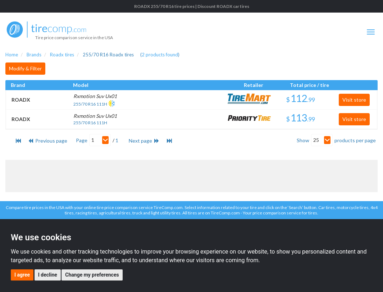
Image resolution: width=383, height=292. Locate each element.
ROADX (21, 100)
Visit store (354, 100)
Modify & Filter (25, 68)
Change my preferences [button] (92, 275)
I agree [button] (22, 275)
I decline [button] (47, 275)
